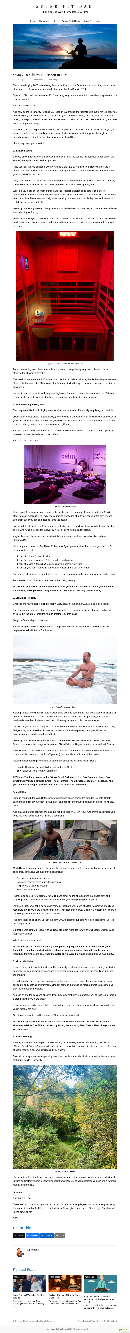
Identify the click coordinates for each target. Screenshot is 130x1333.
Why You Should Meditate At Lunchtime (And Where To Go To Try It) (99, 1299)
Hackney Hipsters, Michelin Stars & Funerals (34, 1321)
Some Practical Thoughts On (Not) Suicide (97, 1321)
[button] (19, 1235)
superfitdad (38, 80)
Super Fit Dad (65, 6)
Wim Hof (30, 630)
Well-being (53, 80)
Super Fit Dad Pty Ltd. (59, 1329)
